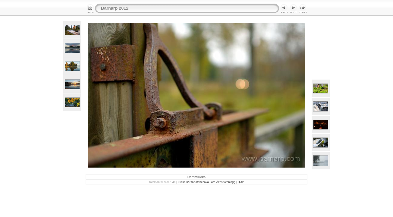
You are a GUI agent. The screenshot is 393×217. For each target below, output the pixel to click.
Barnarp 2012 (114, 8)
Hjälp (241, 182)
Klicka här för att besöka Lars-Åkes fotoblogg (206, 182)
